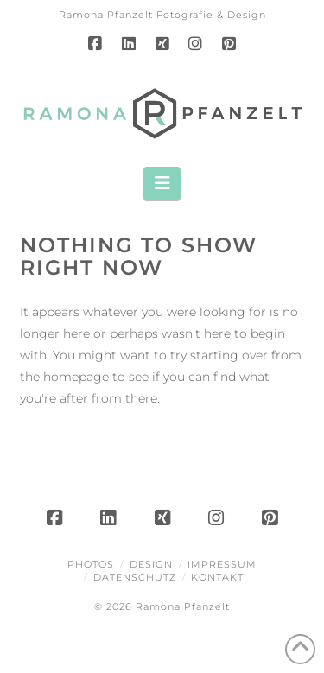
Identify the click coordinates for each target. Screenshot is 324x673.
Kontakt (217, 577)
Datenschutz (134, 577)
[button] (162, 183)
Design (151, 564)
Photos (90, 564)
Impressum (222, 564)
